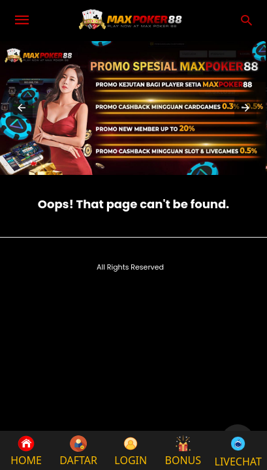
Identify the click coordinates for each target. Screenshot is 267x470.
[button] (21, 108)
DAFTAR (78, 451)
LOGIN (130, 451)
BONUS (183, 451)
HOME (26, 451)
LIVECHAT (238, 450)
